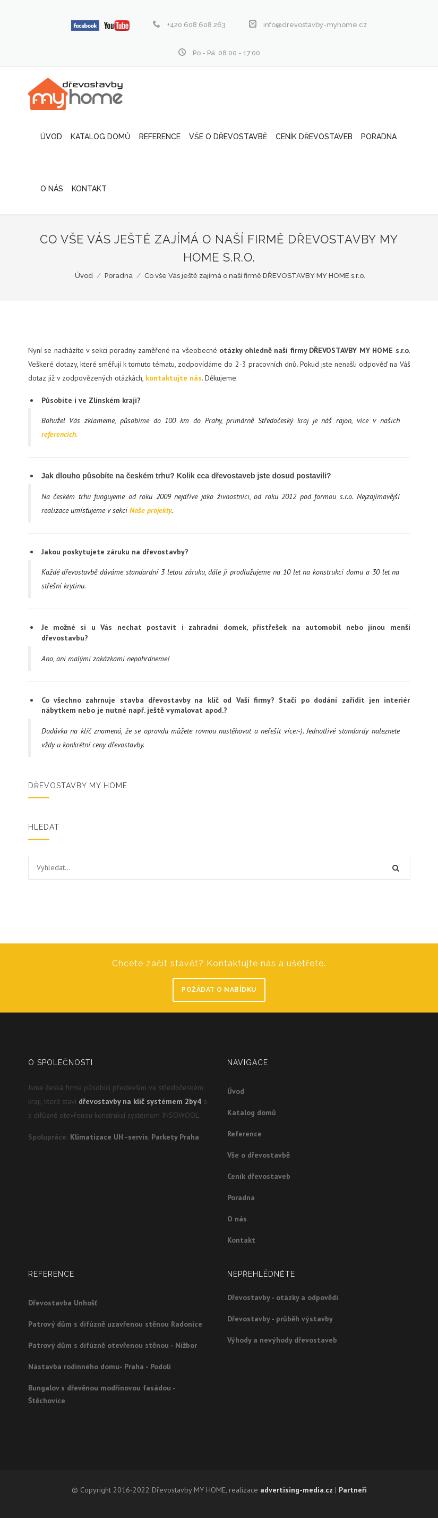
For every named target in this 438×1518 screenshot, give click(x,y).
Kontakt (89, 188)
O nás (51, 188)
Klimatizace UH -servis (109, 1137)
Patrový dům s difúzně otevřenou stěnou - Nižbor (112, 1345)
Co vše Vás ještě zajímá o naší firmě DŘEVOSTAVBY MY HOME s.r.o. (254, 276)
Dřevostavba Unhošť (62, 1303)
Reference (160, 136)
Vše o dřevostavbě (228, 136)
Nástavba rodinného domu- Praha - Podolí (99, 1366)
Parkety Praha (175, 1137)
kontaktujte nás (173, 378)
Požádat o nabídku (219, 989)
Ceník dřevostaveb (314, 136)
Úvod (51, 136)
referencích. (59, 434)
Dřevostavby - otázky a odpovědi (282, 1297)
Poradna (379, 136)
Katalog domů (101, 136)
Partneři (353, 1490)
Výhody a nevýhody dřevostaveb (282, 1340)
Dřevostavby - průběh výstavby (280, 1318)
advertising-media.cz (296, 1490)
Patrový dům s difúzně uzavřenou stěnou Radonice (115, 1324)
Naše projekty (150, 510)
